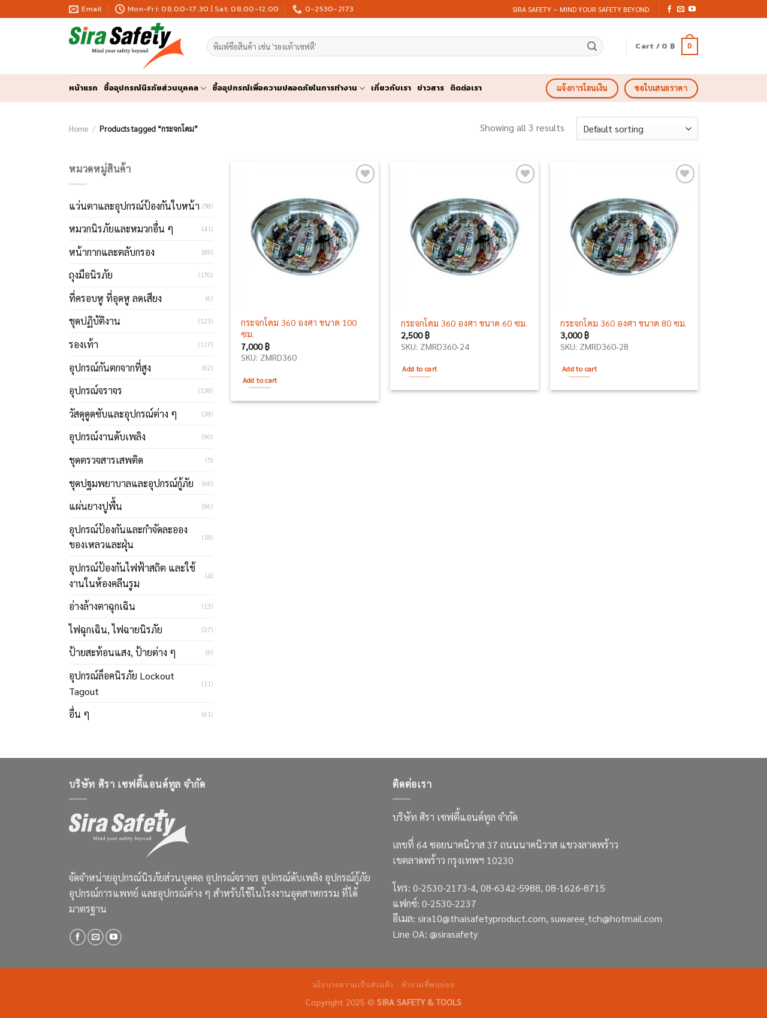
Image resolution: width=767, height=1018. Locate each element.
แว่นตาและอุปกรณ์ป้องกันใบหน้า (134, 206)
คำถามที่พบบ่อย (427, 984)
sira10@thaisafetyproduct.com (482, 918)
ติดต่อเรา (466, 87)
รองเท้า (83, 344)
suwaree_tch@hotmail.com (606, 918)
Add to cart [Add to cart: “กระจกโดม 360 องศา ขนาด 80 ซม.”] (579, 368)
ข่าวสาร (430, 87)
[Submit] (592, 47)
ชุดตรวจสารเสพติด (106, 460)
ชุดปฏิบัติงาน (94, 321)
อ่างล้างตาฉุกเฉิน (102, 606)
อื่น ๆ (79, 714)
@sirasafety (454, 934)
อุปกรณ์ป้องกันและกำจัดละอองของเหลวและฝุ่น (128, 537)
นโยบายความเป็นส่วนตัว (353, 984)
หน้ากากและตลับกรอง (112, 252)
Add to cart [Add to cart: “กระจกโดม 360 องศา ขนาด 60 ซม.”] (419, 368)
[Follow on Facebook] (669, 9)
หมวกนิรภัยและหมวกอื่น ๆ (121, 228)
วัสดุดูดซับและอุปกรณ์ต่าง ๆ (123, 413)
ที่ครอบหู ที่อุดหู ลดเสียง (115, 298)
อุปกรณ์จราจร (95, 390)
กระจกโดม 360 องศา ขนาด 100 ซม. (299, 328)
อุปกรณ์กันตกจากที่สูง (110, 367)
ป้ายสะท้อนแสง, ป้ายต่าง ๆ (122, 652)
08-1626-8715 (575, 887)
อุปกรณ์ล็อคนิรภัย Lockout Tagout (121, 683)
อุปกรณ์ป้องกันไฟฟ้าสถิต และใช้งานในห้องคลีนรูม (132, 575)
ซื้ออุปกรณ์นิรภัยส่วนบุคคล (155, 88)
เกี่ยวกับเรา (391, 87)
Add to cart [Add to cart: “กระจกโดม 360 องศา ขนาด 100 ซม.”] (260, 380)
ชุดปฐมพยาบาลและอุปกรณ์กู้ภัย (131, 483)
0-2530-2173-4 (444, 887)
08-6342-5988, (513, 887)
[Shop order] (637, 128)
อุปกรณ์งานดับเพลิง (107, 436)
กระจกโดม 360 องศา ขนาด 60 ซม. (464, 323)
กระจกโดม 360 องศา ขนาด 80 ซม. (623, 323)
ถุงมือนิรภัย (91, 274)
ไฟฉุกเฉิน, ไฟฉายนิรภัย (115, 629)
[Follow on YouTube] (692, 9)
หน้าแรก (83, 87)
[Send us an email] (680, 9)
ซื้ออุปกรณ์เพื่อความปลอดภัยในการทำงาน (288, 88)
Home (78, 128)
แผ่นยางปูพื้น (95, 506)
